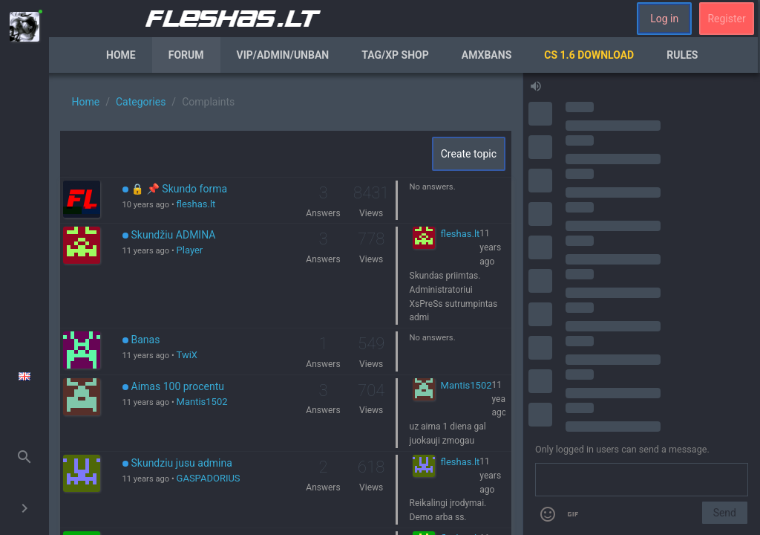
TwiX (187, 354)
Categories (141, 102)
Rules (682, 55)
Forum (186, 55)
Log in (664, 19)
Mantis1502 (202, 401)
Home (121, 55)
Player (190, 250)
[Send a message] (641, 480)
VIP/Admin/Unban (283, 55)
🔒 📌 (175, 189)
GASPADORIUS (208, 478)
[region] (285, 304)
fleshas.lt (196, 204)
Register (726, 19)
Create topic (469, 154)
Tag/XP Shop (395, 55)
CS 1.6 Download (589, 55)
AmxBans (487, 55)
